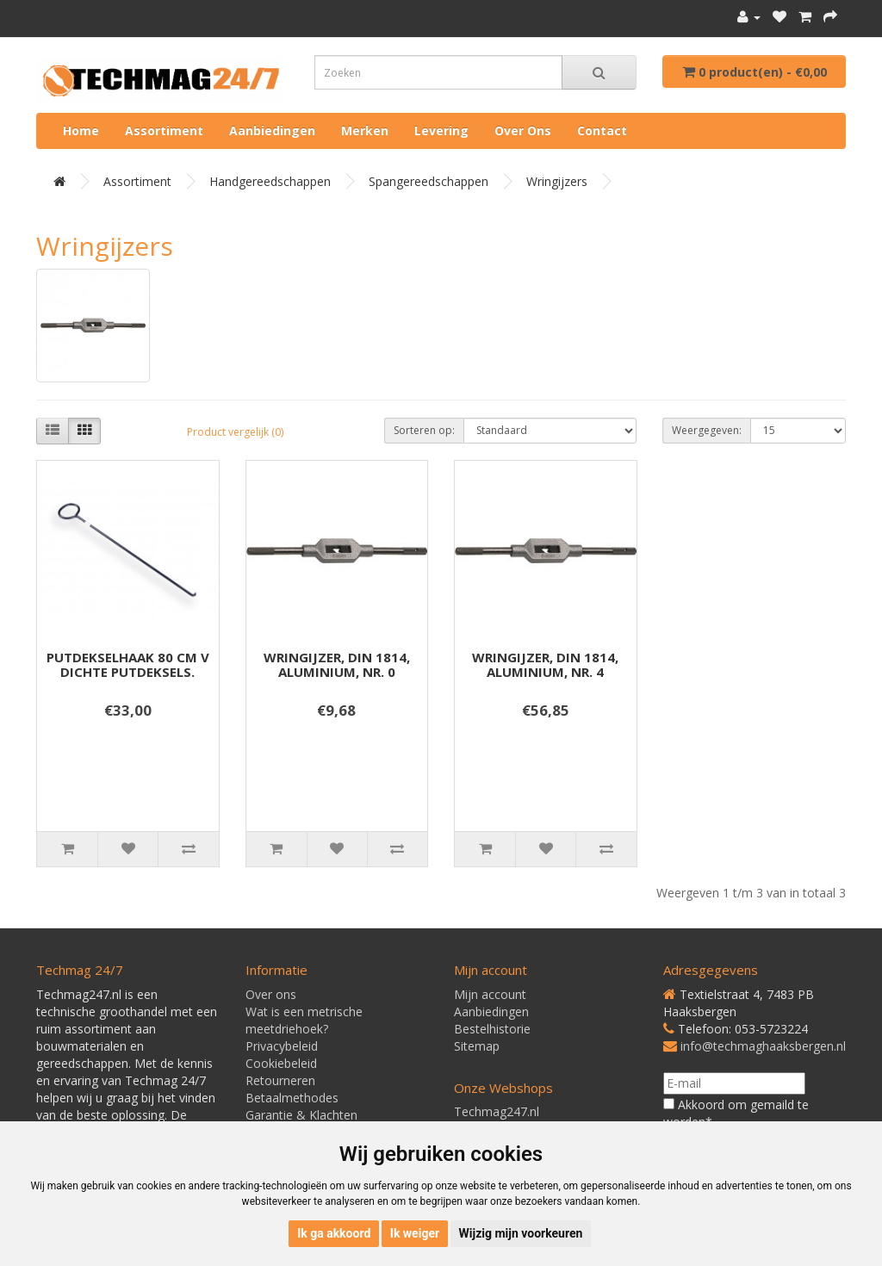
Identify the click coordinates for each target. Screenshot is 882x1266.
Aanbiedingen (272, 130)
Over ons (522, 130)
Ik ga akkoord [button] (333, 1233)
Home (81, 130)
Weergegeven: (707, 430)
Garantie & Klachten (301, 1115)
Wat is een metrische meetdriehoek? (304, 1020)
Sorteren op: (424, 430)
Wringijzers (556, 181)
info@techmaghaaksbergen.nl (763, 1046)
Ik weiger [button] (414, 1233)
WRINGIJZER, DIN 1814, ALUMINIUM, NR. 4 (545, 664)
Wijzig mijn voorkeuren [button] (521, 1233)
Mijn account (490, 994)
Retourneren (280, 1080)
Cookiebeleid (281, 1063)
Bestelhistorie (492, 1029)
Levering (441, 130)
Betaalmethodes (292, 1097)
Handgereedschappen (270, 181)
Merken (364, 130)
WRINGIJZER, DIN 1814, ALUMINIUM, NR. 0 (337, 664)
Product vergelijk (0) (235, 432)
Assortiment (164, 130)
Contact (602, 130)
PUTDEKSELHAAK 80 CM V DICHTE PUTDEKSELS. (128, 664)
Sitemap (477, 1046)
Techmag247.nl (496, 1111)
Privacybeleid (281, 1046)
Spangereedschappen (428, 181)
